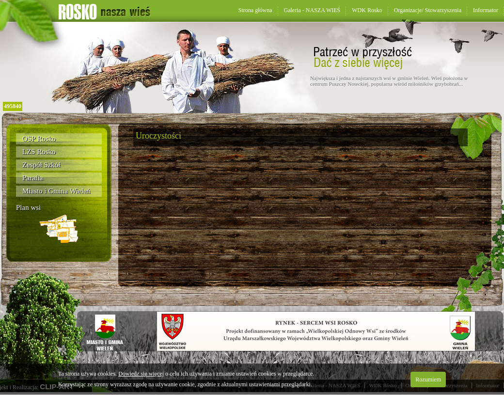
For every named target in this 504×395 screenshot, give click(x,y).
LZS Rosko (39, 152)
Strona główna (255, 10)
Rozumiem (428, 379)
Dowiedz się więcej (141, 373)
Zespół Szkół (41, 165)
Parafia (32, 178)
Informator (485, 10)
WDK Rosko (367, 10)
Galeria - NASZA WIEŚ (312, 10)
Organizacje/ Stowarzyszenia (427, 10)
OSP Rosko (39, 138)
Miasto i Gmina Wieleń (56, 191)
